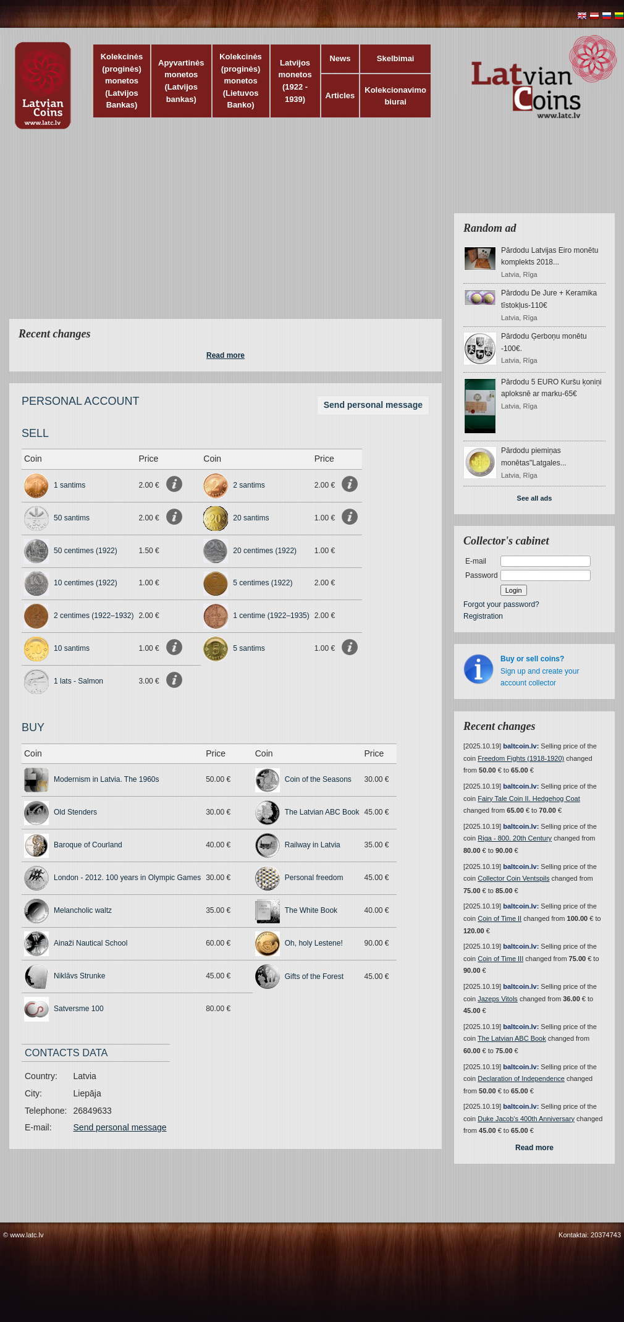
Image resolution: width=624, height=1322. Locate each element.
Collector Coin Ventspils (513, 878)
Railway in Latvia (312, 845)
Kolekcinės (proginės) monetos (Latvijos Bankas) (122, 80)
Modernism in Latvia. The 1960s (106, 779)
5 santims (248, 648)
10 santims (72, 648)
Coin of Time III (500, 958)
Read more (225, 355)
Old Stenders (75, 812)
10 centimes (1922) (85, 582)
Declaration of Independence (521, 1078)
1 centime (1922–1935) (271, 615)
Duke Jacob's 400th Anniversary (526, 1118)
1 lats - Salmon (78, 681)
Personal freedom (314, 877)
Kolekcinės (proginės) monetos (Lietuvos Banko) (240, 80)
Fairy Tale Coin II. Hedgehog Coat (529, 798)
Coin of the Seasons (318, 779)
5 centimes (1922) (262, 582)
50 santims (72, 518)
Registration (483, 616)
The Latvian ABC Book (322, 812)
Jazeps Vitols (498, 998)
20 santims (251, 518)
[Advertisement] (242, 231)
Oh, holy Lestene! (314, 943)
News (339, 58)
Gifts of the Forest (314, 976)
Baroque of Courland (88, 845)
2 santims (248, 485)
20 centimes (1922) (265, 550)
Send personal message (373, 405)
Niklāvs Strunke (79, 976)
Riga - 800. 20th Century (515, 838)
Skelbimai (396, 58)
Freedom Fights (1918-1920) (521, 758)
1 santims (69, 485)
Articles (340, 95)
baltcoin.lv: (521, 746)
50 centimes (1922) (85, 550)
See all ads (534, 498)
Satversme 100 (79, 1008)
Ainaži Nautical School (90, 943)
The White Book (311, 910)
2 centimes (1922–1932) (93, 615)
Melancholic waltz (83, 910)
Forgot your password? (501, 604)
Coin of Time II (499, 918)
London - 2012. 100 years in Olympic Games (127, 877)
